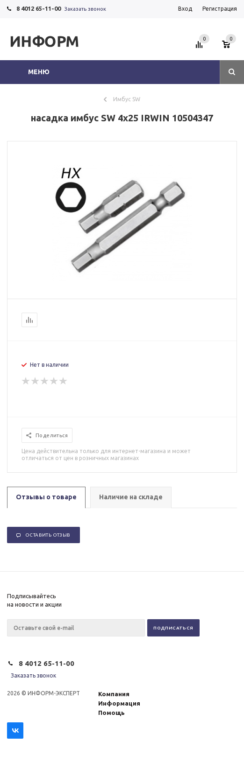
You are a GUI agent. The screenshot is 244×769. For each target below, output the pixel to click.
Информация (119, 703)
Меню (39, 72)
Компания (113, 694)
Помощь (111, 712)
